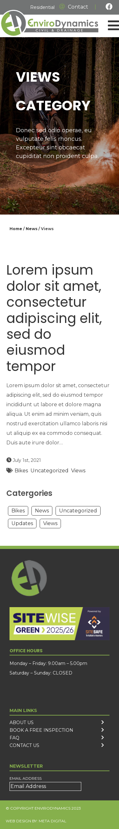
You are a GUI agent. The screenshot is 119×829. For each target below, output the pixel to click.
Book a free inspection (41, 730)
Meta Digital (52, 821)
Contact (73, 6)
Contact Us (24, 745)
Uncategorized (49, 471)
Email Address (26, 778)
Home (16, 228)
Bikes (21, 471)
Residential (42, 7)
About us (22, 722)
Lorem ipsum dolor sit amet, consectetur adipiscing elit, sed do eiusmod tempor (54, 318)
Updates (22, 523)
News (31, 228)
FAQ (14, 738)
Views (78, 471)
